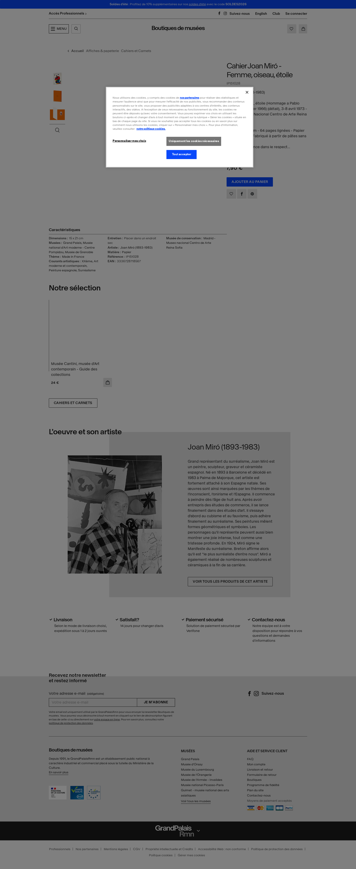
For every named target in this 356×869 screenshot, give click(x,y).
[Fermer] (247, 92)
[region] (179, 127)
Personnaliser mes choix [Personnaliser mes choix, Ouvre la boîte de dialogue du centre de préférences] (129, 141)
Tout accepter (181, 154)
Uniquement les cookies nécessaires (194, 141)
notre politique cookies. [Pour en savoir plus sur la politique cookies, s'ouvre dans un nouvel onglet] (151, 128)
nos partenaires (189, 97)
